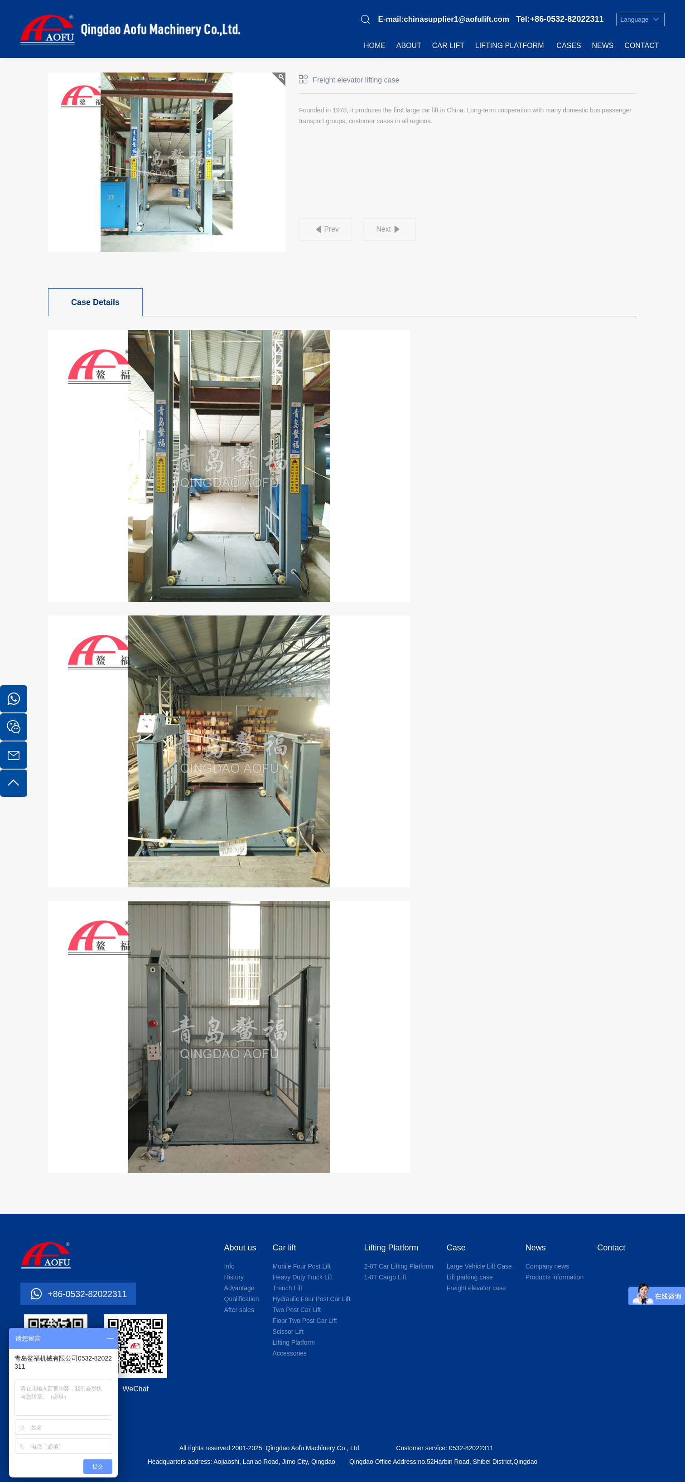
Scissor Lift (288, 1331)
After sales (239, 1309)
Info (229, 1266)
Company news (547, 1266)
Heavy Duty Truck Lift (303, 1277)
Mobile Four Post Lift (302, 1266)
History (234, 1277)
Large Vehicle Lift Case (479, 1266)
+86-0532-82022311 (89, 1294)
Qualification (241, 1299)
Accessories (290, 1353)
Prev (332, 229)
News (602, 45)
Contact (641, 45)
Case (456, 1247)
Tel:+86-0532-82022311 (559, 19)
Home (375, 45)
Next (386, 229)
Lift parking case (470, 1277)
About (408, 45)
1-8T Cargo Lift (385, 1277)
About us (240, 1247)
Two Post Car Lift (297, 1309)
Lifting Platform (509, 45)
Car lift (448, 45)
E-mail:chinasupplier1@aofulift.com (444, 19)
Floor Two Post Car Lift (305, 1320)
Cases (568, 45)
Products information (555, 1277)
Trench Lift (288, 1288)
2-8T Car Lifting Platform (398, 1266)
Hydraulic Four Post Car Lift (312, 1299)
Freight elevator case (476, 1288)
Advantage (239, 1288)
